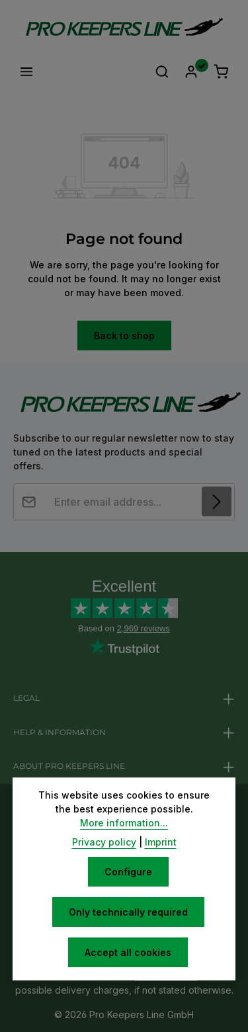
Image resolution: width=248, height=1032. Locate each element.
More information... (124, 822)
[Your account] (191, 71)
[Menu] (26, 71)
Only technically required (128, 912)
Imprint (161, 842)
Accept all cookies (128, 952)
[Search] (162, 71)
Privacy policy (104, 842)
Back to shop (124, 335)
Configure (128, 871)
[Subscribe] (216, 501)
